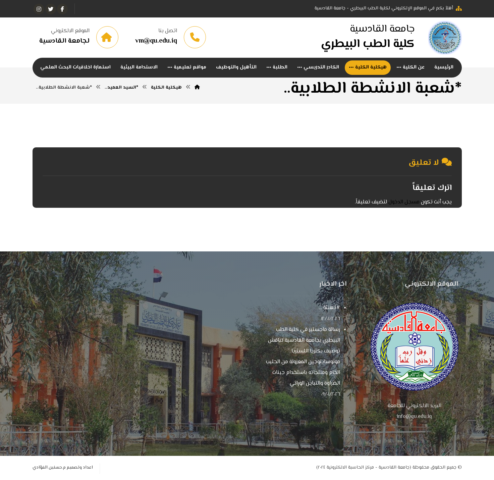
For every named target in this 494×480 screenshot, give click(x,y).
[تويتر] (50, 9)
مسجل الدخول (404, 202)
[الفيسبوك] (62, 9)
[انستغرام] (39, 9)
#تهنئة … (329, 308)
